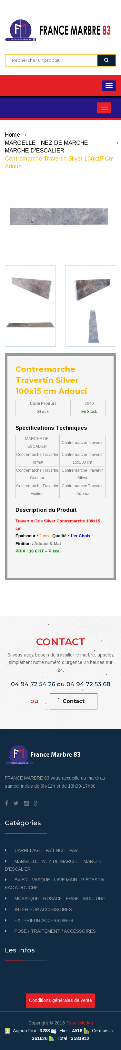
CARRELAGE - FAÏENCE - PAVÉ (47, 850)
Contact (74, 701)
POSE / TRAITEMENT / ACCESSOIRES (55, 931)
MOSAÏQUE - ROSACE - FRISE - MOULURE (60, 898)
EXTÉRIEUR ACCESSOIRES (44, 920)
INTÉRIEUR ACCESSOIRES (43, 909)
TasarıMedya (79, 1022)
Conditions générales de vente (60, 1000)
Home (12, 134)
